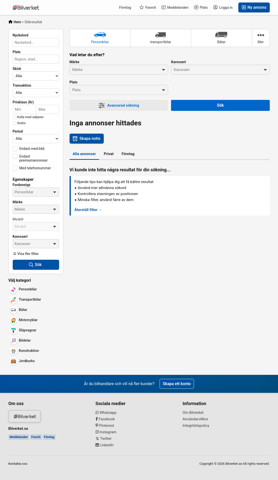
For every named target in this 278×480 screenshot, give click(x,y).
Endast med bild (31, 149)
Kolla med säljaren (30, 117)
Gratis (21, 123)
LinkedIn (104, 445)
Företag (125, 7)
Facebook (105, 419)
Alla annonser (84, 154)
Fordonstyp (21, 185)
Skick (17, 69)
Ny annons (254, 7)
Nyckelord (20, 35)
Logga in (222, 7)
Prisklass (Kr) (23, 102)
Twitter (103, 438)
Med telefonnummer (35, 168)
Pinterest (104, 425)
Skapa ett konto (177, 383)
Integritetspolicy (196, 425)
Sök (220, 105)
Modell (18, 219)
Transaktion (22, 85)
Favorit (147, 7)
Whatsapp (105, 412)
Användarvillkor (195, 419)
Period (18, 131)
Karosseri (20, 237)
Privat (108, 154)
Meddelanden (175, 7)
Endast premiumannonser (33, 158)
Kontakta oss (17, 464)
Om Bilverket (193, 412)
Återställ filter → (88, 210)
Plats (201, 7)
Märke (18, 202)
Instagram (105, 432)
